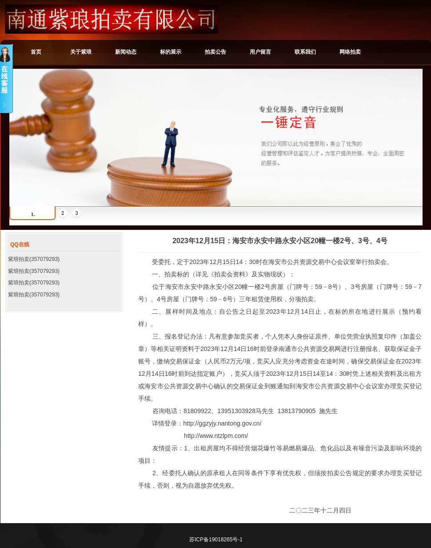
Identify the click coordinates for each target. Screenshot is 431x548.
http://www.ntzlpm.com (215, 435)
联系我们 (305, 52)
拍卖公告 (215, 52)
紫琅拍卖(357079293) (34, 259)
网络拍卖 (350, 52)
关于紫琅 (81, 52)
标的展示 (170, 52)
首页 (36, 52)
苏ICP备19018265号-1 (216, 539)
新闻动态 (125, 52)
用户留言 (260, 52)
